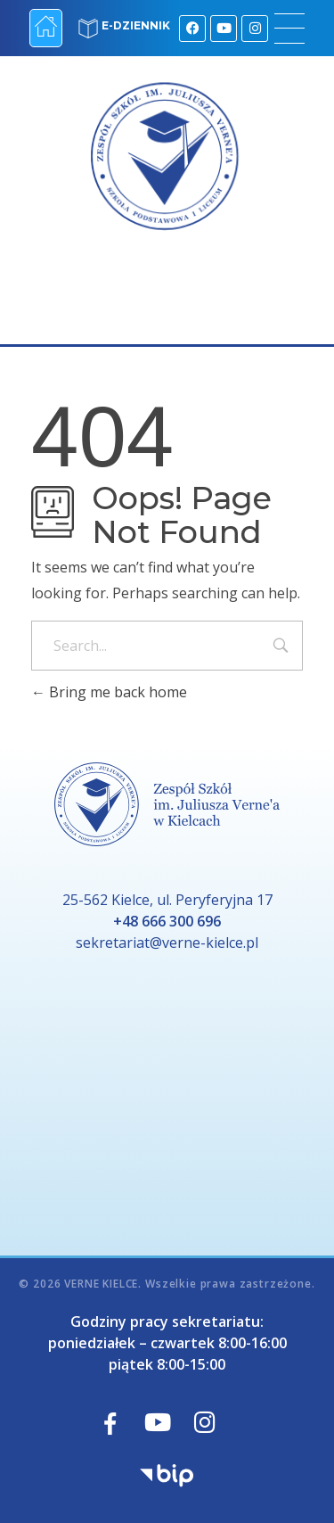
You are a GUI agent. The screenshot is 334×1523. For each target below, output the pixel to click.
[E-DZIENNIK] (88, 28)
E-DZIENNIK (136, 25)
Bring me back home (109, 692)
